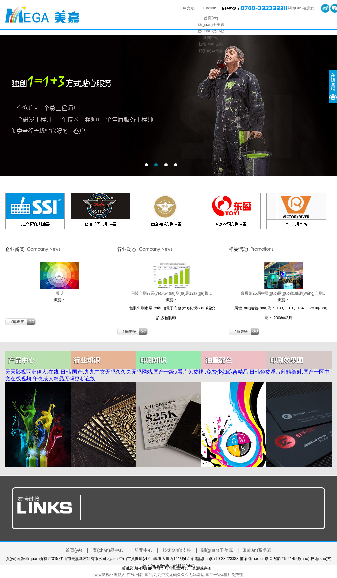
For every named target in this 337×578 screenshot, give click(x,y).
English (209, 8)
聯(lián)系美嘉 (211, 50)
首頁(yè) (211, 18)
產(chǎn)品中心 (211, 31)
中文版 (189, 8)
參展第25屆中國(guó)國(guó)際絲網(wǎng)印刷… (283, 293)
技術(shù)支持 (211, 44)
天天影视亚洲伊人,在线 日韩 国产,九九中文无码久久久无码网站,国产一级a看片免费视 (168, 574)
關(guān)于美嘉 (211, 24)
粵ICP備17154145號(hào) (287, 558)
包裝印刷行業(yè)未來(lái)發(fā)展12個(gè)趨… (171, 293)
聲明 (60, 293)
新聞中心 (211, 37)
